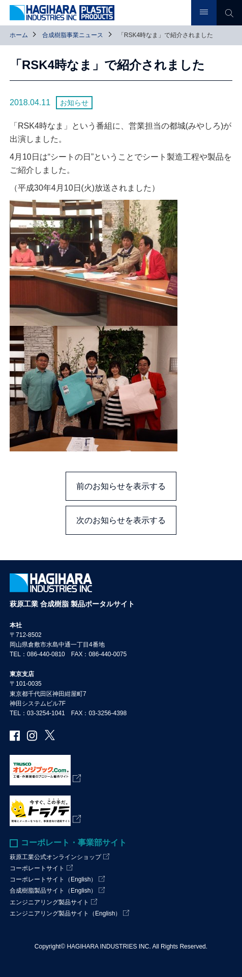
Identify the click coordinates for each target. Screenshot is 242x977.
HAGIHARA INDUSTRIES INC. (108, 946)
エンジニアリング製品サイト (49, 902)
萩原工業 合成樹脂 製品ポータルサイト (72, 604)
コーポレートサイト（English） (53, 879)
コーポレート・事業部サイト (74, 842)
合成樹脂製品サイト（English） (53, 890)
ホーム (19, 35)
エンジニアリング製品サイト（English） (65, 913)
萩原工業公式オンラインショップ (55, 857)
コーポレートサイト (37, 868)
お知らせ (74, 103)
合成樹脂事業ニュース (72, 35)
